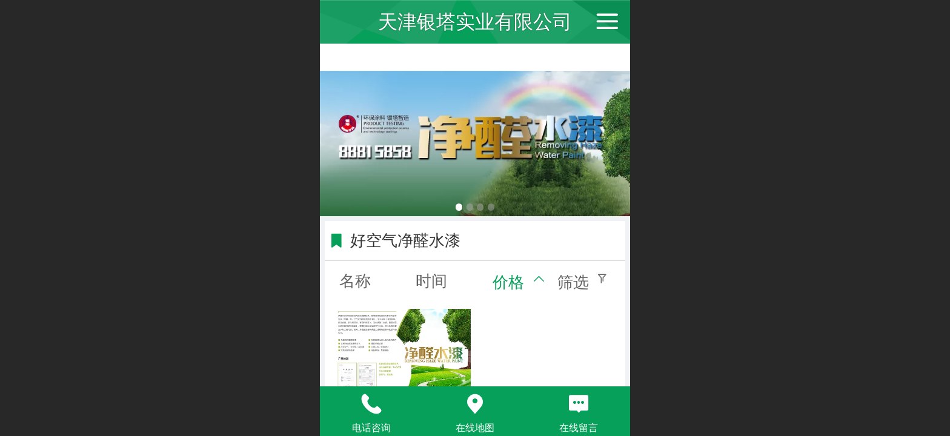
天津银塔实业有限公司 (475, 22)
